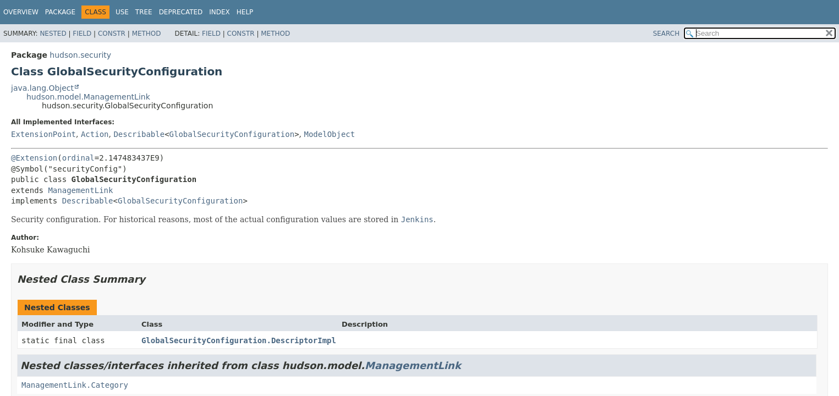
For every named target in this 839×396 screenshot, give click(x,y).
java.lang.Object (42, 88)
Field (82, 33)
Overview (21, 12)
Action (95, 134)
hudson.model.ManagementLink (88, 96)
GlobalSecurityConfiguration (232, 134)
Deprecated (181, 12)
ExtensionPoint (43, 134)
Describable (138, 134)
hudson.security (80, 55)
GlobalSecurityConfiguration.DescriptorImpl (238, 340)
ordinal (78, 157)
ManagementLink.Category (74, 385)
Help (245, 12)
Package (60, 12)
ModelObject (329, 134)
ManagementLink (80, 190)
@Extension (34, 157)
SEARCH (666, 33)
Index (219, 12)
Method (146, 33)
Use (122, 12)
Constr (111, 33)
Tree (143, 12)
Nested (53, 33)
